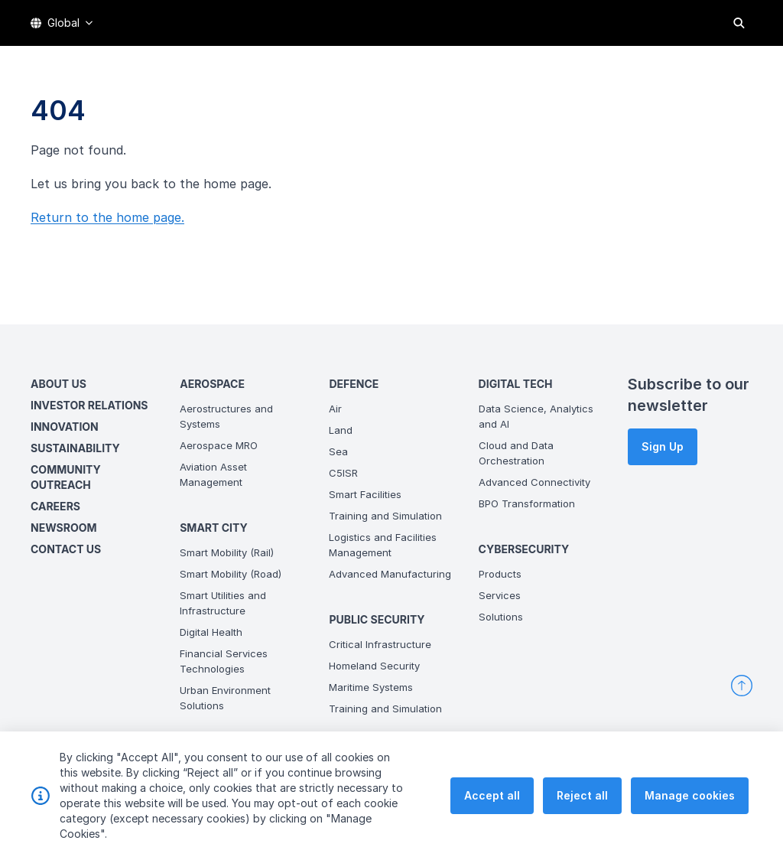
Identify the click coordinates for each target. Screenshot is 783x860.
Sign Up (663, 446)
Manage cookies (690, 819)
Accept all (492, 819)
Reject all (582, 819)
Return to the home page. (107, 217)
